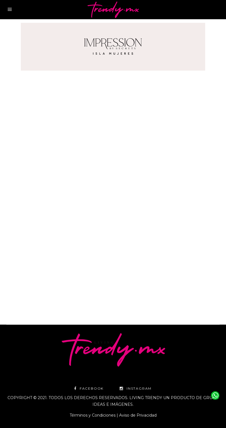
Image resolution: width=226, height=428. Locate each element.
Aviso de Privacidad (138, 415)
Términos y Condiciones (92, 415)
